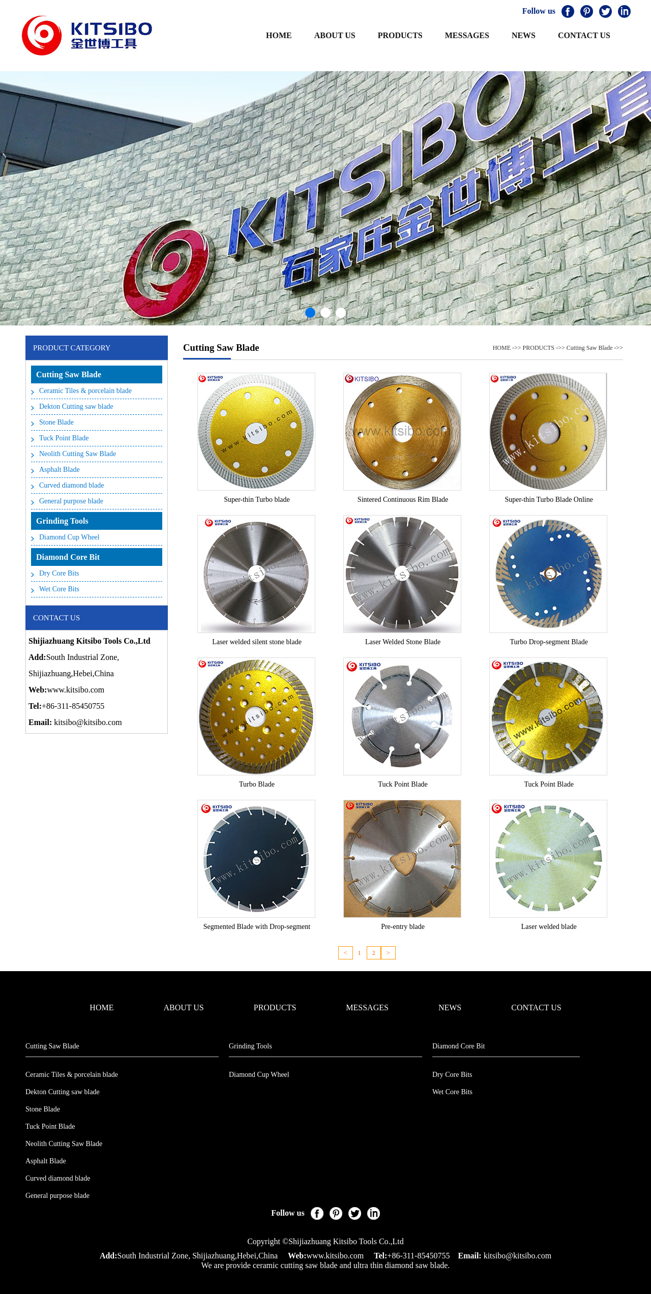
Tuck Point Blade (64, 438)
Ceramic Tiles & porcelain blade (85, 391)
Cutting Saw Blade (68, 374)
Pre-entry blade (403, 926)
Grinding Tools (62, 521)
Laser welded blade (549, 926)
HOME (279, 35)
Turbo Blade (257, 784)
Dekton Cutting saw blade (76, 406)
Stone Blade (56, 422)
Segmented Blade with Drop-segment (256, 926)
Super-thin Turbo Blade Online (549, 499)
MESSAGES (467, 35)
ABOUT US (335, 35)
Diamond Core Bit (68, 557)
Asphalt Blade (59, 469)
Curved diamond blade (71, 485)
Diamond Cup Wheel (69, 537)
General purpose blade (71, 501)
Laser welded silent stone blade (257, 642)
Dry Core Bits (59, 573)
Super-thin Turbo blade (257, 499)
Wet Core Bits (59, 589)
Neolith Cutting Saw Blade (77, 454)
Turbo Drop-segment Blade (548, 642)
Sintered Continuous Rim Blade (403, 499)
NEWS (524, 35)
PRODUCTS (400, 35)
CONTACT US (584, 35)
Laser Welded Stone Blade (402, 642)
